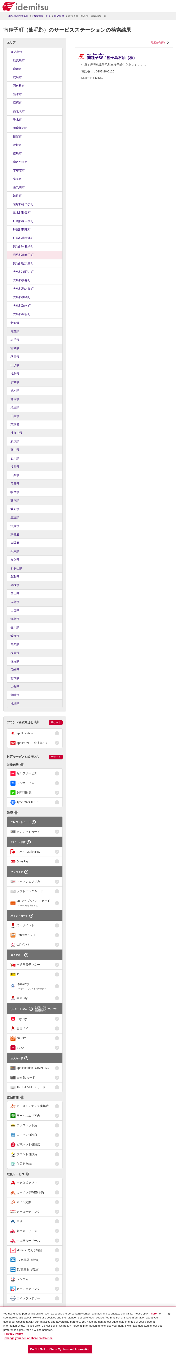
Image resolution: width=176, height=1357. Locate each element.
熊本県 (14, 678)
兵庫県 (14, 551)
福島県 (14, 373)
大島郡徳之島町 (23, 288)
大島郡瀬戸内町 (23, 271)
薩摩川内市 (20, 128)
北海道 (14, 323)
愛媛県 (14, 636)
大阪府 (14, 542)
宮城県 (14, 348)
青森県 (14, 331)
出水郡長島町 (22, 212)
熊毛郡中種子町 (23, 246)
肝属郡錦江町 (22, 229)
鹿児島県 (16, 52)
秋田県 (14, 356)
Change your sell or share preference (28, 1338)
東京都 (14, 424)
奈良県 (14, 559)
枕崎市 (17, 77)
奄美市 (17, 178)
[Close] (169, 1314)
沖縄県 (14, 703)
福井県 (14, 466)
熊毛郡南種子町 (23, 254)
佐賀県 (14, 661)
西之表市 (19, 111)
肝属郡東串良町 (23, 221)
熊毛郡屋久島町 (23, 263)
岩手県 (14, 340)
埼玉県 (14, 407)
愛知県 (14, 509)
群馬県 (14, 399)
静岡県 (14, 500)
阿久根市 (19, 85)
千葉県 (14, 416)
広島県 (14, 602)
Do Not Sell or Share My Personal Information (60, 1349)
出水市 (17, 94)
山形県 (14, 365)
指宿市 (17, 102)
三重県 (14, 517)
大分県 (14, 686)
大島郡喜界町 (22, 280)
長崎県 (14, 669)
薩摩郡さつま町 (23, 204)
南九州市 (19, 187)
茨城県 (14, 382)
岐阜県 (14, 492)
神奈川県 (16, 432)
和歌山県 (16, 568)
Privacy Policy (13, 1334)
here (154, 1313)
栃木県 (14, 390)
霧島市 (17, 153)
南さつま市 (20, 162)
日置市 (17, 136)
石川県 (14, 458)
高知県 (14, 644)
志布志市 (19, 170)
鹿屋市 (17, 69)
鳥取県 (14, 576)
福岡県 (14, 653)
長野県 (14, 483)
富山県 (14, 449)
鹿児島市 (19, 60)
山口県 (14, 610)
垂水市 (17, 119)
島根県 (14, 585)
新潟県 (14, 441)
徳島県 (14, 619)
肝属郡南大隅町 (23, 238)
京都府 (14, 534)
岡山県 (14, 593)
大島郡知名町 (22, 305)
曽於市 (17, 145)
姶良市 (17, 195)
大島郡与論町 (22, 314)
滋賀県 (14, 526)
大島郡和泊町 (22, 297)
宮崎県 (14, 695)
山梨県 (14, 475)
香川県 (14, 627)
